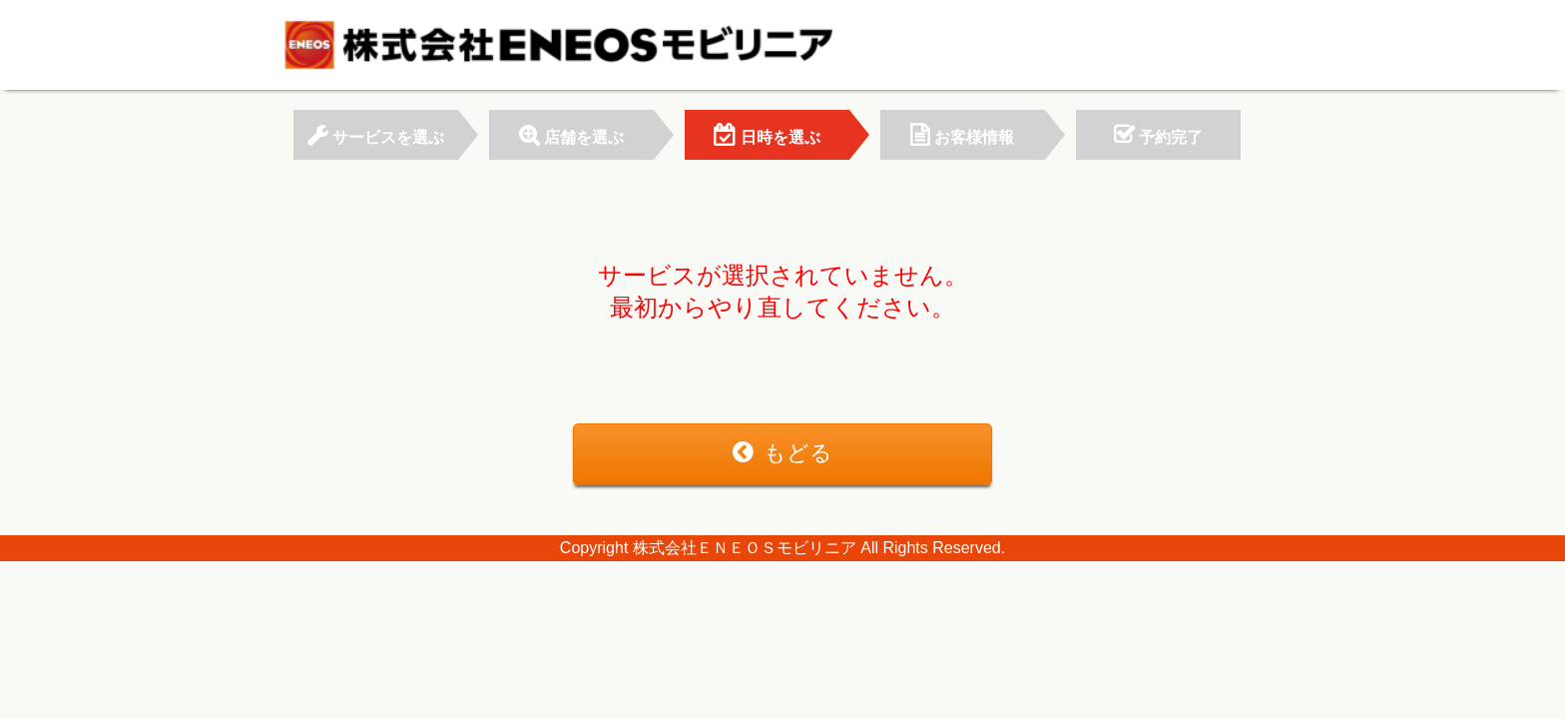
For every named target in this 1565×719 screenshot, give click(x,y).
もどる (782, 452)
